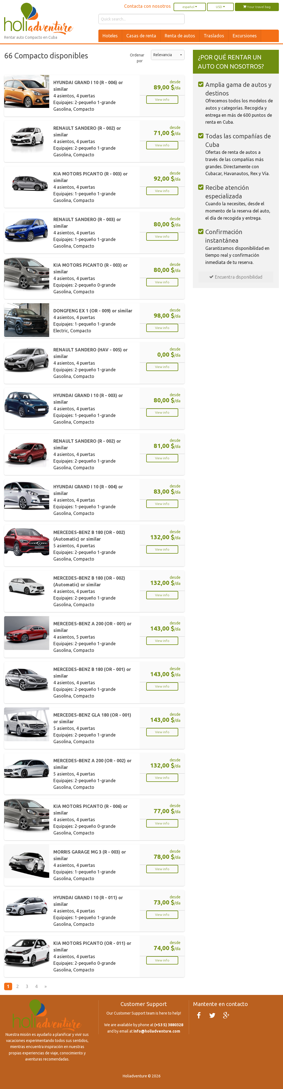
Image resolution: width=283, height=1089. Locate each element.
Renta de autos (180, 35)
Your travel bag (257, 7)
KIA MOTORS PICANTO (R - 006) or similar (90, 809)
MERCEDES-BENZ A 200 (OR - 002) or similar (92, 764)
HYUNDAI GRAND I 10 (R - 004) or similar (88, 490)
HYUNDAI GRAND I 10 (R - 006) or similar (88, 86)
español (189, 7)
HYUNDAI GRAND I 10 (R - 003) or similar (88, 399)
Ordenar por (136, 58)
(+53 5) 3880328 (168, 1025)
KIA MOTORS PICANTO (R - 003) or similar (90, 177)
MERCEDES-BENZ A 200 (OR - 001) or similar (92, 627)
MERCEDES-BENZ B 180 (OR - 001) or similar (92, 672)
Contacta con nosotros (147, 6)
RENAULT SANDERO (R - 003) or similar (87, 223)
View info (162, 99)
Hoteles (110, 35)
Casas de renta (141, 35)
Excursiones (245, 35)
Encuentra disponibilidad (235, 276)
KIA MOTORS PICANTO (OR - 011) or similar (92, 946)
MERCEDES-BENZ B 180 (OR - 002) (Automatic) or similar (89, 535)
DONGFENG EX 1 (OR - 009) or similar (92, 310)
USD (220, 7)
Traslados (214, 35)
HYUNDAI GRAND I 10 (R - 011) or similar (88, 901)
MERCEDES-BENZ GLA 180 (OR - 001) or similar (92, 718)
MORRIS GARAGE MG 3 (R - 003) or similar (89, 855)
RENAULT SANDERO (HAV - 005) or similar (90, 353)
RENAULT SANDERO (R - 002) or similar (87, 131)
